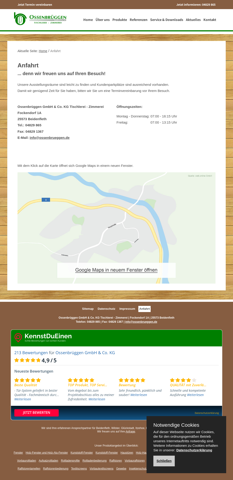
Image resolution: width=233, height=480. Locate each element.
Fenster (18, 452)
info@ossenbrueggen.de (49, 138)
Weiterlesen (22, 399)
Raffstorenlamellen (29, 468)
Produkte (120, 21)
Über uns (103, 21)
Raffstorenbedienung (55, 468)
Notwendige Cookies (176, 425)
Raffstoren (115, 460)
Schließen (164, 461)
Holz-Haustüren (145, 452)
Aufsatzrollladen (48, 460)
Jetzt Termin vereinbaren (35, 5)
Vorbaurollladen (26, 460)
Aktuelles (194, 21)
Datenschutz (106, 308)
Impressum (127, 308)
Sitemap (88, 308)
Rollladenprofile (70, 460)
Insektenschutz (138, 468)
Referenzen (139, 21)
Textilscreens (79, 468)
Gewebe (121, 468)
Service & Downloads (167, 21)
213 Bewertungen (31, 352)
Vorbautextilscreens (102, 468)
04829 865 (208, 5)
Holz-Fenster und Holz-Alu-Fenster (47, 452)
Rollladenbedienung (94, 460)
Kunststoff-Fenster (82, 452)
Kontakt (210, 21)
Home (89, 21)
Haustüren (127, 452)
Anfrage (130, 431)
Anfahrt (144, 308)
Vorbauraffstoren (135, 460)
